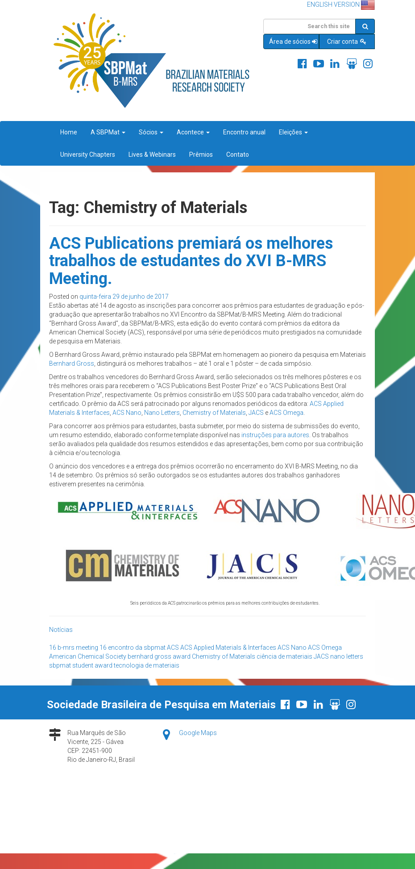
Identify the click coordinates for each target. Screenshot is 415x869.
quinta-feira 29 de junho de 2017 (124, 296)
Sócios (151, 132)
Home (68, 132)
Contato (237, 154)
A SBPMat (108, 132)
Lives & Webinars (152, 154)
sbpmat (60, 665)
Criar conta (347, 41)
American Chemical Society (87, 656)
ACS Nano (126, 412)
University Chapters (87, 154)
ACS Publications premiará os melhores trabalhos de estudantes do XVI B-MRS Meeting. (191, 261)
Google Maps (198, 732)
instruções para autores (275, 435)
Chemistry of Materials (214, 412)
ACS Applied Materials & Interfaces (228, 647)
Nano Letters (162, 412)
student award (92, 665)
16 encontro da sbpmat (133, 647)
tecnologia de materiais (146, 665)
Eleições (293, 132)
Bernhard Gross (71, 363)
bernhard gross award (159, 656)
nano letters (346, 656)
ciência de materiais (284, 656)
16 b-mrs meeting (73, 647)
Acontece (193, 132)
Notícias (61, 629)
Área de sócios (294, 41)
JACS (256, 412)
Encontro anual (244, 132)
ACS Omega (286, 412)
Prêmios (201, 154)
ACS (173, 647)
